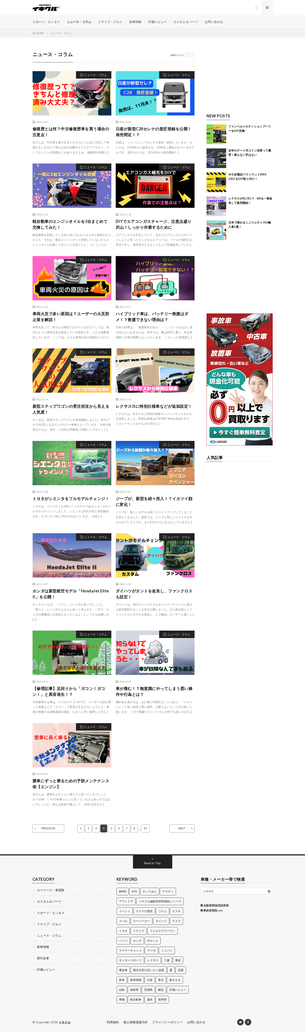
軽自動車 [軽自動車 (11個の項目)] (135, 999)
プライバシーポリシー (167, 1022)
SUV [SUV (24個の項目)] (134, 891)
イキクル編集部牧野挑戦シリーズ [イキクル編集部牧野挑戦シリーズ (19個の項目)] (160, 901)
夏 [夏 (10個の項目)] (171, 970)
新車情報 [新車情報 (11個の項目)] (135, 980)
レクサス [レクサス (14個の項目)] (153, 960)
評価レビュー (157, 22)
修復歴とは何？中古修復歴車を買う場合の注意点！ (71, 131)
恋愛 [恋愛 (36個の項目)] (181, 970)
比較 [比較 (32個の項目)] (122, 989)
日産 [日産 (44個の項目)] (150, 980)
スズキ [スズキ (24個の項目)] (176, 911)
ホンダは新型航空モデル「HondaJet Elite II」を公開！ (71, 593)
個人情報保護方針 (135, 1022)
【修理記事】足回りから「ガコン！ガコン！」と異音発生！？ (69, 691)
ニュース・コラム (79, 22)
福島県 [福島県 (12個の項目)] (134, 989)
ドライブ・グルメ (110, 22)
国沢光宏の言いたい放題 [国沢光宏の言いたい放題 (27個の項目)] (148, 970)
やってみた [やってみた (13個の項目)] (150, 891)
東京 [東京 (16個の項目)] (161, 980)
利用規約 (113, 1022)
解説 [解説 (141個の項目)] (161, 989)
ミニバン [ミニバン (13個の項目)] (166, 950)
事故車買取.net (212, 910)
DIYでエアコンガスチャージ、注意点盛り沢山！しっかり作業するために (153, 224)
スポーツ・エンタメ (46, 22)
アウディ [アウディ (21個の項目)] (168, 891)
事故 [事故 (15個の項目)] (178, 960)
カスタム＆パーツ (185, 22)
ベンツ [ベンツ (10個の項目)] (123, 940)
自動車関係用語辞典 (215, 905)
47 (145, 828)
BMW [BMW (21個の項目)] (122, 891)
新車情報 (135, 22)
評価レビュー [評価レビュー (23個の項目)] (177, 989)
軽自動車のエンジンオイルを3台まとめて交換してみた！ (70, 224)
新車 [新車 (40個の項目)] (122, 980)
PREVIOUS (48, 828)
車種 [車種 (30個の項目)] (122, 999)
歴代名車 (43, 958)
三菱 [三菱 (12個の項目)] (167, 960)
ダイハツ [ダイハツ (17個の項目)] (161, 921)
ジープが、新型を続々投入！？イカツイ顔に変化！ (154, 501)
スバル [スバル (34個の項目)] (123, 921)
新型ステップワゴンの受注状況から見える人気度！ (71, 409)
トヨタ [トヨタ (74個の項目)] (123, 930)
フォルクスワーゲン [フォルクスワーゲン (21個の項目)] (162, 930)
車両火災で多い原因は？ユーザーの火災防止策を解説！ (71, 316)
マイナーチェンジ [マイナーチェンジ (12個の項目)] (130, 950)
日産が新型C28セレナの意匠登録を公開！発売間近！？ (154, 131)
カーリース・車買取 (50, 890)
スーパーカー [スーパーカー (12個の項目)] (141, 921)
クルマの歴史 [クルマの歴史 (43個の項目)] (144, 911)
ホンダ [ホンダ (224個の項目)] (137, 940)
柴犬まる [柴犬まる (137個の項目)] (175, 980)
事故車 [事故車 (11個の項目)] (123, 970)
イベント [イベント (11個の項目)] (124, 911)
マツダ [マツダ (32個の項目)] (151, 950)
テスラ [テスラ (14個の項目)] (176, 921)
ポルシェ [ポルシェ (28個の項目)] (152, 940)
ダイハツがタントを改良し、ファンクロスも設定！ (154, 593)
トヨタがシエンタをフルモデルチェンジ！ (71, 498)
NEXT (182, 828)
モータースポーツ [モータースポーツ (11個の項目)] (130, 960)
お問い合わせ (214, 22)
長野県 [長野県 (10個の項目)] (162, 999)
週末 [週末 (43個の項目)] (150, 999)
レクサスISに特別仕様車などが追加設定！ (154, 406)
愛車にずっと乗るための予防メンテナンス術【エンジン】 (71, 783)
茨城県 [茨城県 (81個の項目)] (148, 989)
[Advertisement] (240, 78)
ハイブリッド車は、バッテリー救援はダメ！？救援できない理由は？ (152, 316)
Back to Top (152, 863)
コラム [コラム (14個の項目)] (162, 911)
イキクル (65, 1022)
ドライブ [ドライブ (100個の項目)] (138, 930)
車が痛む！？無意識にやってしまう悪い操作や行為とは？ (154, 691)
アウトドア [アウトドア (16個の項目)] (126, 901)
